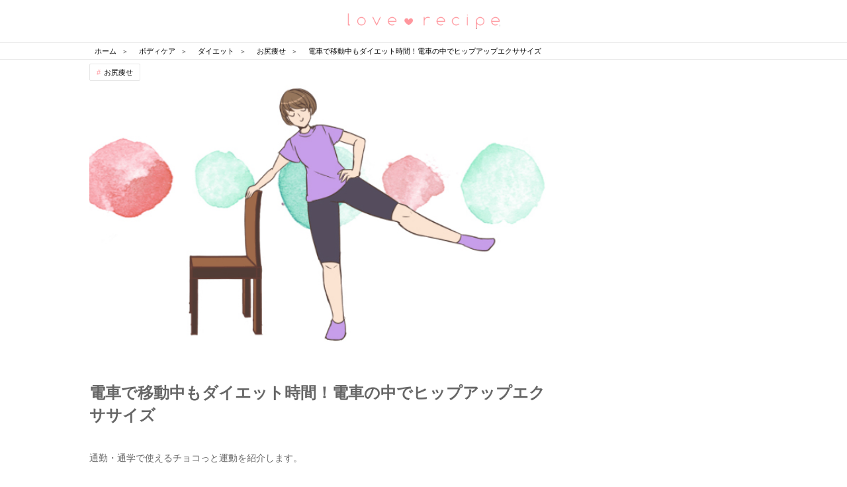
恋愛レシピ (423, 20)
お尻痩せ (118, 72)
